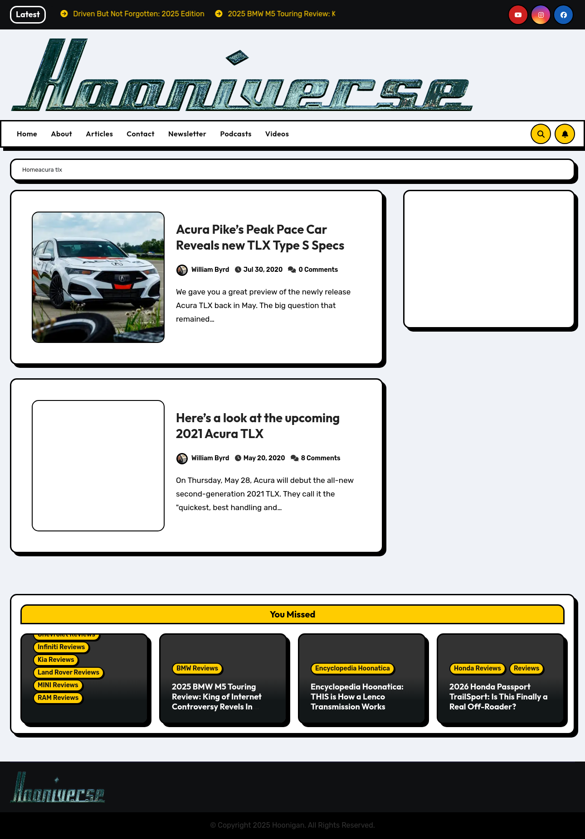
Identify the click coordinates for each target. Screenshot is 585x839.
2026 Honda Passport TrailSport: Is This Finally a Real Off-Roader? (498, 696)
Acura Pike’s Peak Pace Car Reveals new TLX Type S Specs (260, 237)
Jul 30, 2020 (263, 270)
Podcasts (235, 133)
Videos (277, 133)
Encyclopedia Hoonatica (352, 668)
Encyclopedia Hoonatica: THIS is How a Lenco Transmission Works (357, 696)
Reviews (526, 668)
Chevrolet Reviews (66, 634)
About (61, 133)
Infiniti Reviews (61, 647)
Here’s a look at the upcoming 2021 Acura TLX (258, 425)
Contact (141, 133)
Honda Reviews (477, 668)
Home (27, 133)
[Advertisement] (490, 261)
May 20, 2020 (264, 458)
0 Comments (318, 270)
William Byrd (202, 270)
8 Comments (321, 458)
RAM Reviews (58, 698)
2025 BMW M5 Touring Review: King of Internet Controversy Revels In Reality (217, 701)
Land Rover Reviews (68, 672)
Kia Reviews (56, 660)
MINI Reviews (58, 685)
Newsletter (187, 133)
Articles (99, 133)
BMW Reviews (197, 668)
